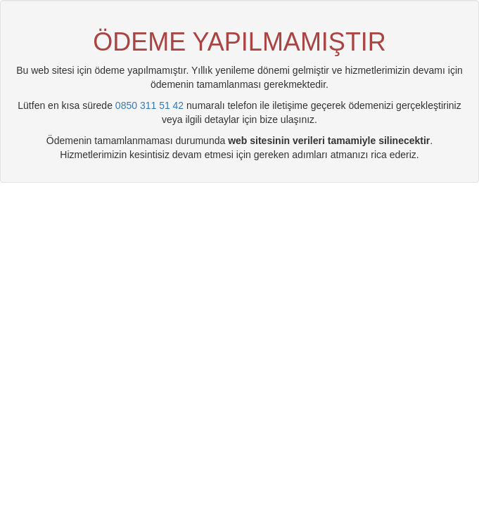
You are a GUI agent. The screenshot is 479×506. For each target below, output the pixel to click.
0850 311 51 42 (149, 105)
